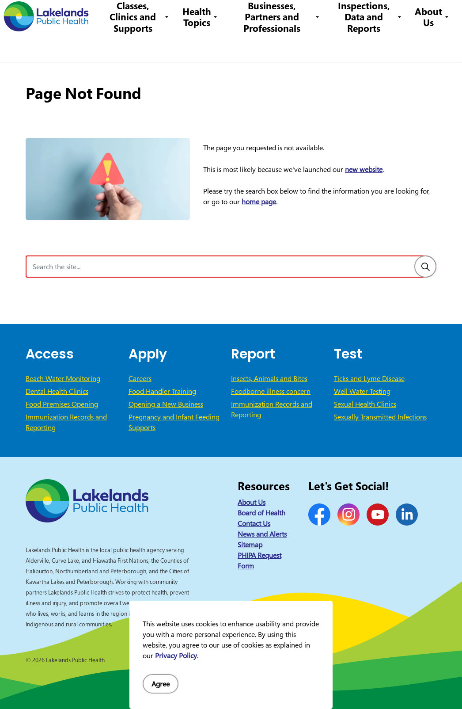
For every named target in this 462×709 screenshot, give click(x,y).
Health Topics (205, 46)
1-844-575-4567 (238, 15)
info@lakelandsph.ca (308, 15)
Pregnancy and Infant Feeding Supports (174, 422)
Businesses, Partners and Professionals (278, 46)
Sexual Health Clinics (365, 404)
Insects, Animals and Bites (269, 378)
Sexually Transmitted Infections (380, 417)
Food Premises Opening (62, 404)
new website (363, 169)
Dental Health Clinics (57, 391)
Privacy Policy (176, 655)
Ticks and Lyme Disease (369, 378)
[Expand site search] (442, 15)
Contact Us (156, 15)
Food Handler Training (162, 391)
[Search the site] (231, 266)
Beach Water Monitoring (63, 378)
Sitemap (250, 544)
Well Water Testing (362, 391)
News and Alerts (262, 534)
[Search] (425, 266)
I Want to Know (387, 15)
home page (259, 201)
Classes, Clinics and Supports (143, 46)
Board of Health (261, 513)
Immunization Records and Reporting (66, 422)
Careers (192, 15)
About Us (428, 46)
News (125, 15)
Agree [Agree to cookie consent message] (161, 684)
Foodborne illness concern (271, 391)
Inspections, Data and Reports (366, 46)
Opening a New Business (166, 404)
